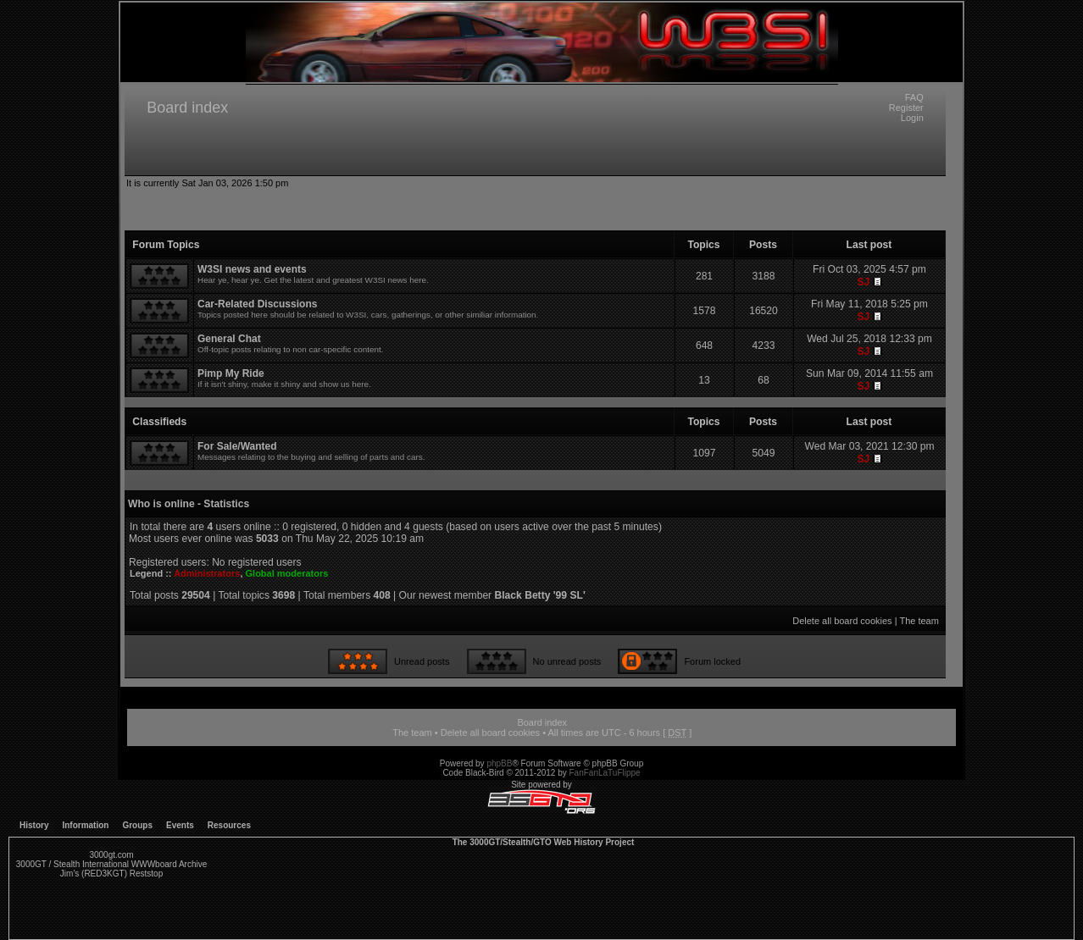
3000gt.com (111, 855)
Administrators (207, 573)
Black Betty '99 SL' (540, 595)
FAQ (914, 97)
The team (918, 621)
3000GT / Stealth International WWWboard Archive (111, 864)
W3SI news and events (252, 269)
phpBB (499, 763)
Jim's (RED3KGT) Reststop (111, 873)
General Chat (229, 339)
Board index (187, 107)
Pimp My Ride (230, 373)
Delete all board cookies (841, 621)
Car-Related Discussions (257, 304)
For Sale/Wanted (237, 446)
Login (912, 118)
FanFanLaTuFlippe (605, 772)
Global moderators (287, 573)
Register (906, 107)
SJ (863, 282)
